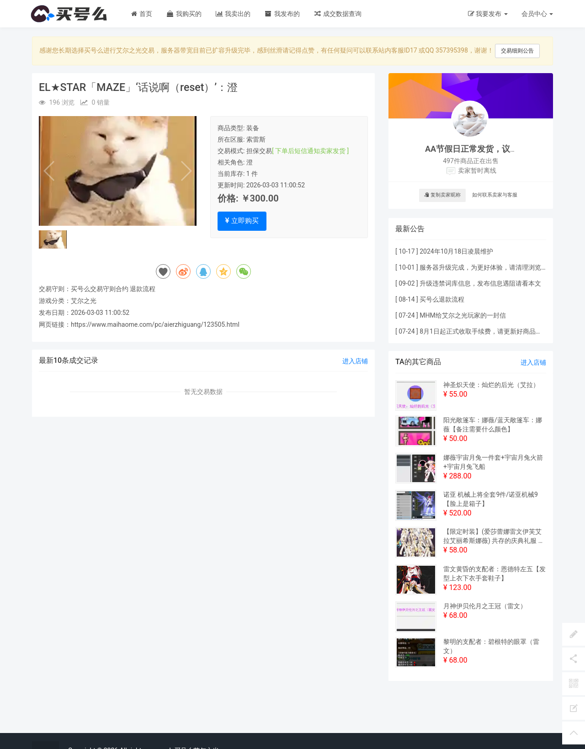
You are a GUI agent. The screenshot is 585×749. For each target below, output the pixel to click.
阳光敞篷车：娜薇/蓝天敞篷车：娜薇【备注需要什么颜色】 (492, 424)
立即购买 (242, 221)
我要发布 (488, 13)
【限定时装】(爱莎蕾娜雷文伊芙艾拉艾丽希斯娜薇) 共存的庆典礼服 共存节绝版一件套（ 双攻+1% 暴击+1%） (494, 536)
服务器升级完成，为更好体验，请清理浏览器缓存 (490, 267)
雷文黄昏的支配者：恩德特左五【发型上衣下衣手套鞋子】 (494, 573)
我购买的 (183, 13)
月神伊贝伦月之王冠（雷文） (484, 606)
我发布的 (281, 13)
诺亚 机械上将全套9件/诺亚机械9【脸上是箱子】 (490, 499)
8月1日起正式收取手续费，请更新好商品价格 (484, 331)
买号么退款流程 (442, 299)
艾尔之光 (83, 300)
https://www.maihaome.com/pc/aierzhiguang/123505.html (155, 324)
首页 (141, 13)
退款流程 (142, 288)
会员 (537, 13)
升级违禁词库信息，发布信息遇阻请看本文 (480, 283)
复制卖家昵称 (442, 195)
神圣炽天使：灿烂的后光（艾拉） (491, 384)
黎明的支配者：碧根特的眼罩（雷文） (491, 646)
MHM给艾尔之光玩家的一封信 (462, 315)
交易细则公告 (517, 51)
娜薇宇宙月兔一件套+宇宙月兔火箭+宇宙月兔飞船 (493, 462)
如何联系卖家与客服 (494, 195)
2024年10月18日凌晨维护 (456, 251)
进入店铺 (355, 361)
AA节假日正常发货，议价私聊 (480, 149)
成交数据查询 (338, 13)
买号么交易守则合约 (99, 288)
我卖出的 (232, 13)
